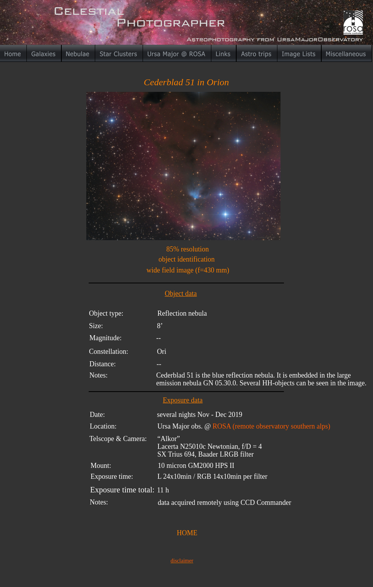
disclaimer (182, 561)
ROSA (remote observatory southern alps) (271, 426)
